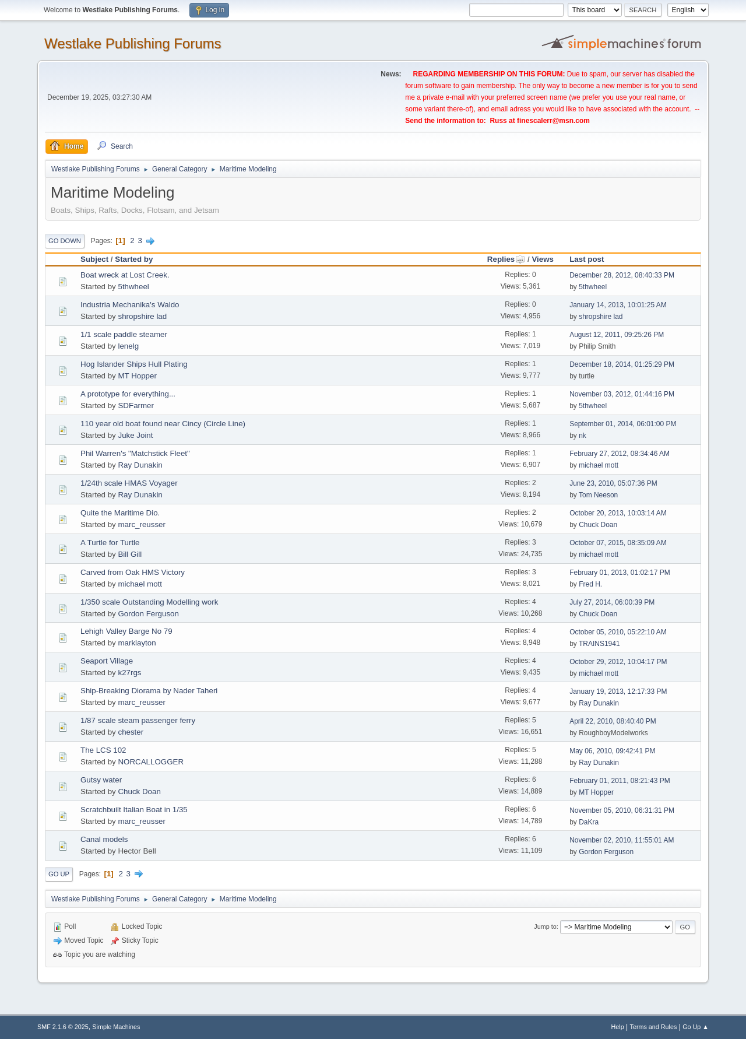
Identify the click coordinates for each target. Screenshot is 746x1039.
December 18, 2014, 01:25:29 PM (621, 364)
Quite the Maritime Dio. (120, 512)
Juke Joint (135, 435)
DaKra (589, 822)
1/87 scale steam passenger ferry (137, 720)
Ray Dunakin (140, 465)
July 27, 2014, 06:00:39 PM (611, 602)
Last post (586, 259)
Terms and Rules (653, 1026)
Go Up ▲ (695, 1026)
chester (130, 732)
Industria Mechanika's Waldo (129, 304)
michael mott (598, 465)
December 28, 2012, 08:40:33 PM (621, 275)
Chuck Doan (598, 525)
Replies (506, 259)
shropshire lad (142, 316)
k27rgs (129, 672)
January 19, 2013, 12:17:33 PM (618, 691)
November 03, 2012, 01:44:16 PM (621, 394)
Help (617, 1026)
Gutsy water (101, 779)
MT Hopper (137, 375)
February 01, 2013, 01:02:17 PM (619, 572)
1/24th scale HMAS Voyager (129, 483)
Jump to (545, 926)
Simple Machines (116, 1026)
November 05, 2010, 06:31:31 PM (621, 810)
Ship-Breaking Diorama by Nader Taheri (148, 690)
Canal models (104, 839)
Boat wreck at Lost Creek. (125, 275)
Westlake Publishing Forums (132, 43)
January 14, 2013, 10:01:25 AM (618, 305)
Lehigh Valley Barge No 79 (126, 631)
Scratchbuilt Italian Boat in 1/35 (134, 809)
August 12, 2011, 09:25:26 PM (616, 335)
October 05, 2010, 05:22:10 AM (618, 632)
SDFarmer (135, 405)
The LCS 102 (103, 750)
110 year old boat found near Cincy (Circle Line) (162, 423)
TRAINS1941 (599, 644)
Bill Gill (130, 554)
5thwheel (133, 286)
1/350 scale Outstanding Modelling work (149, 602)
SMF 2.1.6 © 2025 (63, 1026)
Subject (94, 259)
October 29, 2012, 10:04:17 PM (618, 662)
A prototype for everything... (127, 393)
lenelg (128, 346)
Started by (134, 259)
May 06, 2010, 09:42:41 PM (612, 751)
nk (582, 435)
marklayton (137, 642)
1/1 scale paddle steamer (123, 334)
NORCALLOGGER (151, 761)
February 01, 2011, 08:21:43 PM (619, 781)
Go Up (58, 873)
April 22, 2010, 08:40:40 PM (612, 721)
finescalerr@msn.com (553, 121)
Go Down (64, 240)
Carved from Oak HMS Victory (132, 572)
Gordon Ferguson (148, 613)
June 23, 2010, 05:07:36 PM (613, 483)
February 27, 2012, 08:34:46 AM (619, 454)
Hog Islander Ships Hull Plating (134, 364)
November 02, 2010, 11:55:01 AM (621, 840)
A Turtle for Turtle (109, 542)
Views (543, 259)
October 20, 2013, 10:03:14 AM (618, 513)
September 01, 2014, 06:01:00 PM (622, 424)
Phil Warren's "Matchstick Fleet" (135, 453)
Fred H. (590, 584)
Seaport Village (106, 661)
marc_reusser (141, 524)
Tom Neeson (598, 495)
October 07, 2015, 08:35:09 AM (618, 543)
